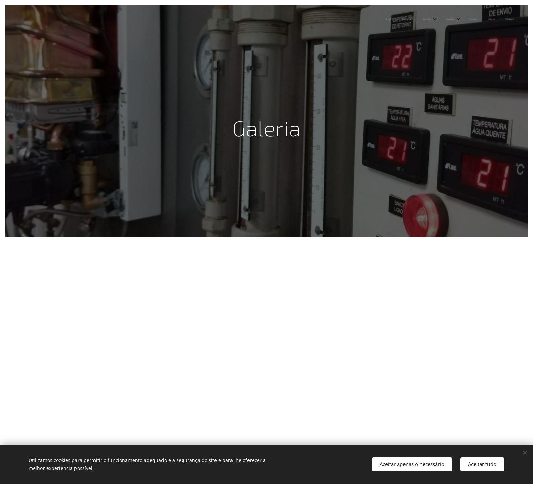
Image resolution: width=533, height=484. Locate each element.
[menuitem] (443, 19)
